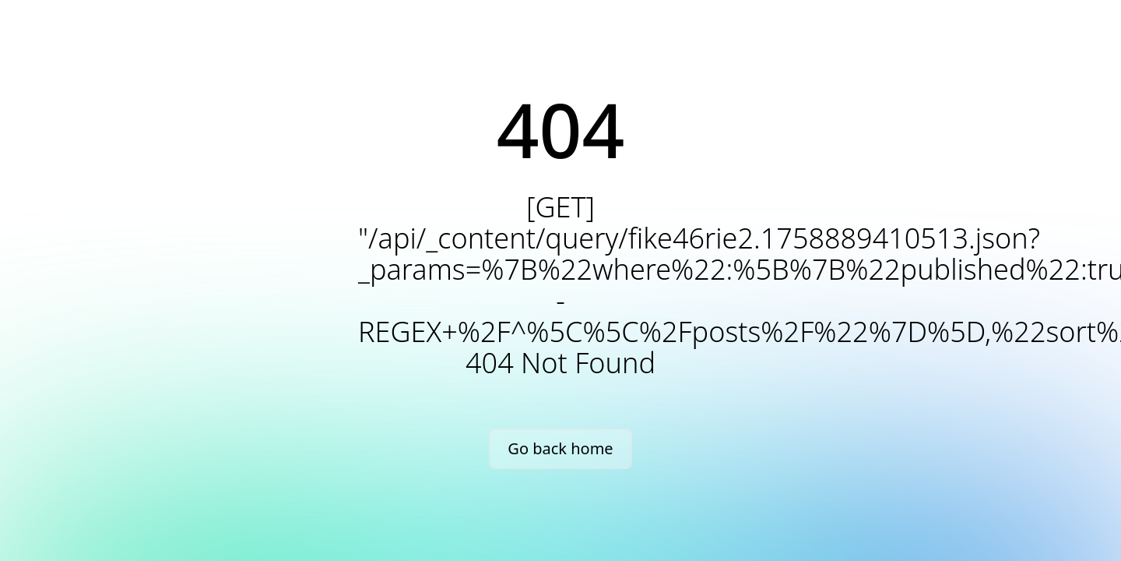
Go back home (560, 448)
